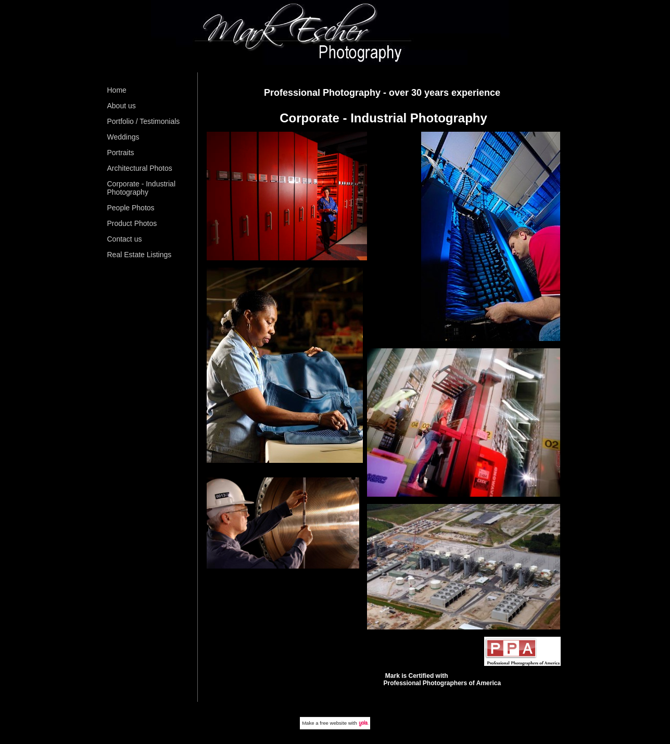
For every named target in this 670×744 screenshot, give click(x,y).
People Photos (131, 208)
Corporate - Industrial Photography (141, 188)
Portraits (120, 152)
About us (121, 106)
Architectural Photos (139, 168)
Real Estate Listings (139, 254)
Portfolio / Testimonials (143, 121)
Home (117, 90)
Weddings (123, 137)
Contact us (124, 239)
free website (333, 723)
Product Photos (132, 223)
